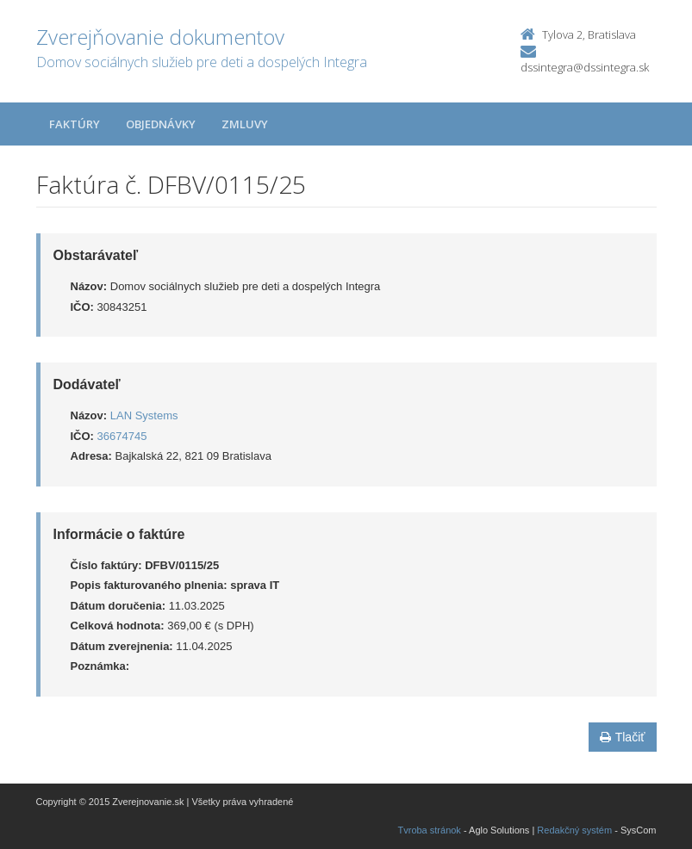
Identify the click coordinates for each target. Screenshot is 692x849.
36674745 (122, 436)
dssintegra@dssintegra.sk (585, 67)
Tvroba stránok (429, 830)
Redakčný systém (574, 830)
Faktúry (74, 124)
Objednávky (161, 124)
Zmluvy (244, 124)
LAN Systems (144, 415)
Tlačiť (622, 737)
